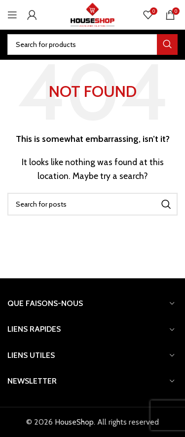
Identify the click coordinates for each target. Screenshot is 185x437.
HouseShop (74, 422)
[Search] (92, 44)
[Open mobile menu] (12, 15)
